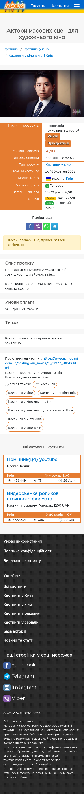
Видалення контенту (22, 561)
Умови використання (22, 541)
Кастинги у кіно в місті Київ (31, 56)
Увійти (52, 136)
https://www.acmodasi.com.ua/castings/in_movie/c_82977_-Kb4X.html (41, 363)
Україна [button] (10, 576)
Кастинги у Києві (18, 595)
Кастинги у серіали (20, 622)
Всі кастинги (45, 384)
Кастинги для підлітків (58, 393)
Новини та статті (18, 640)
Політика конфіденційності (27, 551)
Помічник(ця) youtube (32, 460)
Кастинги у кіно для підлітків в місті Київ (40, 410)
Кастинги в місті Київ (25, 419)
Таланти (38, 6)
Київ (69, 178)
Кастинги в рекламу (21, 613)
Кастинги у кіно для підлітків (31, 401)
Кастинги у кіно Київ (24, 428)
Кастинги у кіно (36, 49)
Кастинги (60, 6)
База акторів (14, 631)
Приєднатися (58, 143)
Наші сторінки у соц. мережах (37, 655)
